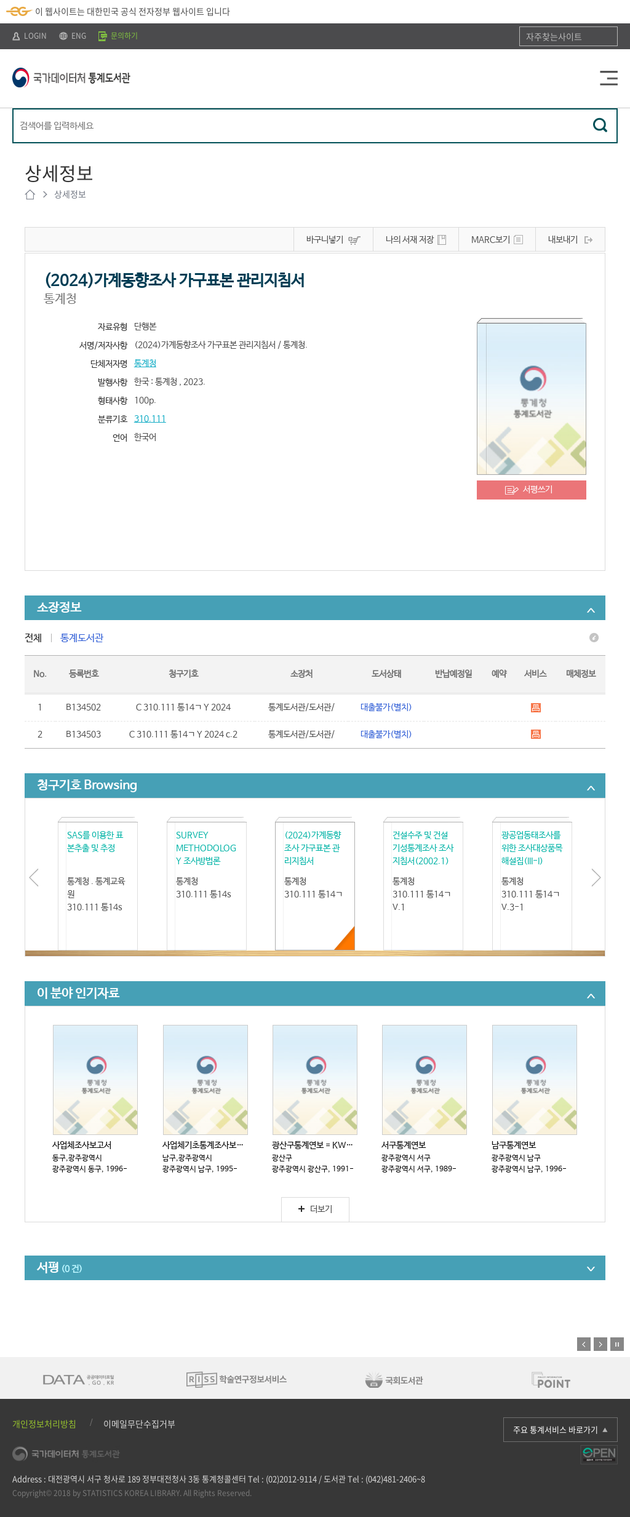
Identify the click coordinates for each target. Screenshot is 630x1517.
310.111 (150, 419)
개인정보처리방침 (44, 1423)
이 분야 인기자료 (78, 994)
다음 (600, 1344)
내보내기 (563, 240)
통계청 (145, 363)
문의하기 (118, 35)
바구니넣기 (324, 240)
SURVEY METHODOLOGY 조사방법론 (206, 848)
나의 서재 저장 (410, 240)
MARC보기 (490, 240)
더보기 (315, 1209)
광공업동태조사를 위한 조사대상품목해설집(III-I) (531, 848)
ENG (72, 35)
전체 (33, 638)
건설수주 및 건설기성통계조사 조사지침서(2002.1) (423, 848)
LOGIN (29, 35)
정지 (617, 1344)
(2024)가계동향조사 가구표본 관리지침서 (312, 848)
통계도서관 (81, 638)
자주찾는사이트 (554, 36)
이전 (584, 1344)
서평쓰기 (537, 490)
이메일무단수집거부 (139, 1423)
